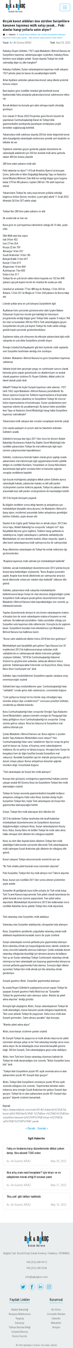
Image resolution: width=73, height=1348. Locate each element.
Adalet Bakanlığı (19, 1309)
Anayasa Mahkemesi (20, 1314)
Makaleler (56, 1323)
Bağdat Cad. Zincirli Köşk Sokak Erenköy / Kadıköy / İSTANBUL (36, 1253)
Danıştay (19, 1323)
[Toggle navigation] (65, 7)
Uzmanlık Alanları (56, 1314)
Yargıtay (20, 1318)
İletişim (56, 1327)
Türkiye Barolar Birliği (19, 1327)
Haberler (56, 1318)
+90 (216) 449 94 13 (36, 1262)
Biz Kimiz (56, 1309)
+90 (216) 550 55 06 (36, 1268)
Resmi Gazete (19, 1336)
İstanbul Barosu (19, 1331)
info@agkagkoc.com (36, 1277)
